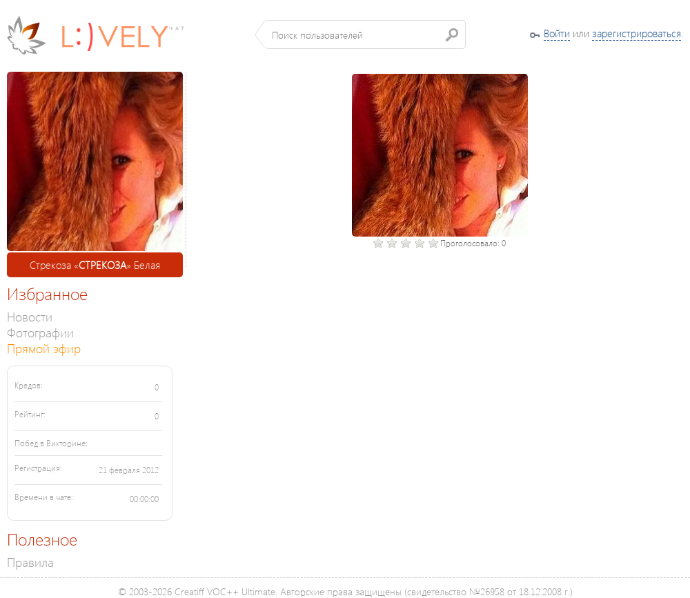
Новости (29, 316)
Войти (557, 33)
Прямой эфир (44, 348)
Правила (30, 561)
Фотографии (40, 332)
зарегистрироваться (636, 33)
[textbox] (365, 34)
